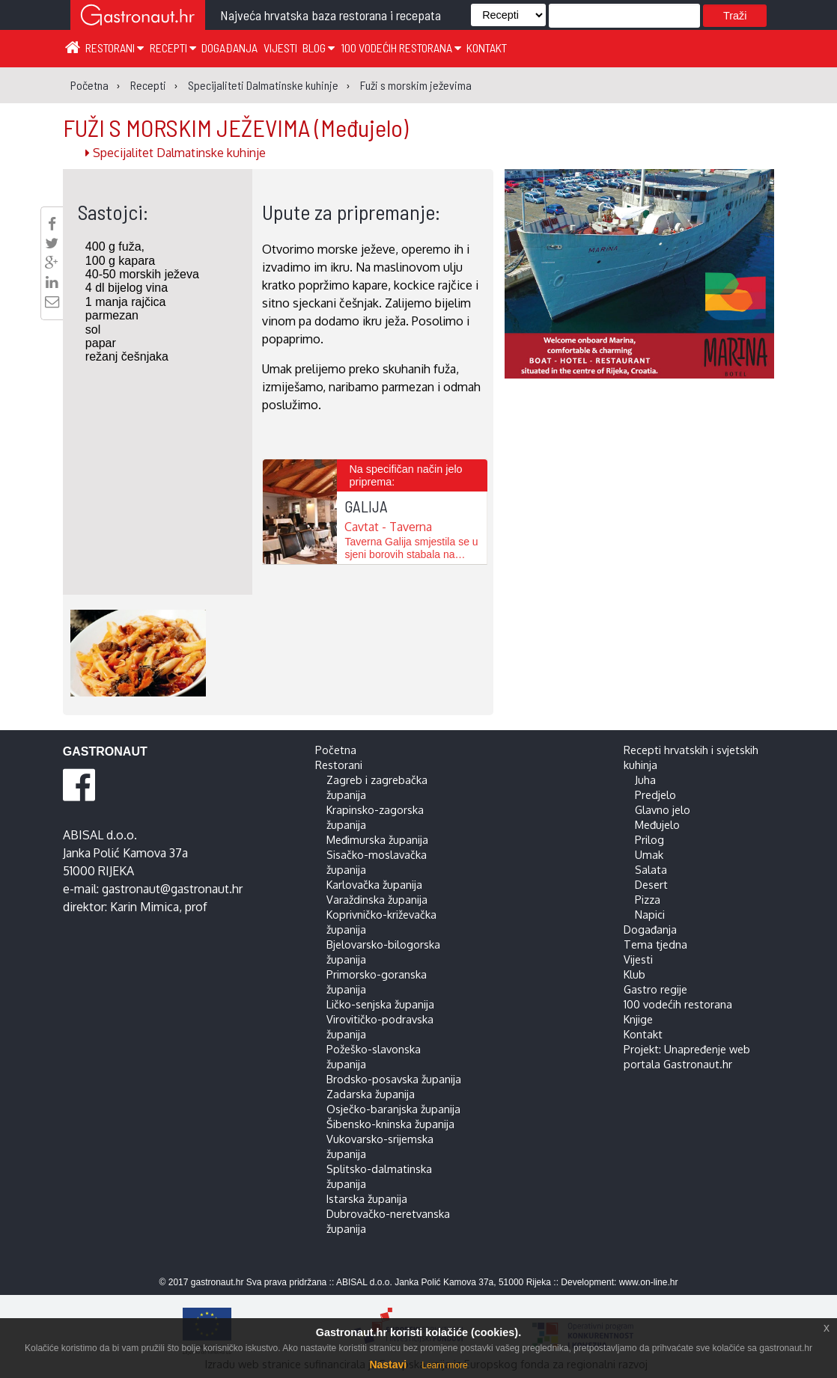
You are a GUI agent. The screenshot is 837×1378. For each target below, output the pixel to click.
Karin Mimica (144, 906)
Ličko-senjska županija (380, 1004)
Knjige (638, 1019)
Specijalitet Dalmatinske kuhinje (175, 152)
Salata (651, 869)
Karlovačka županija (374, 884)
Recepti (173, 47)
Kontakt (486, 47)
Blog (318, 47)
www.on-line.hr (648, 1282)
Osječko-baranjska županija (393, 1108)
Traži (734, 16)
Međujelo (657, 824)
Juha (645, 779)
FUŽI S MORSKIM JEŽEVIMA (235, 127)
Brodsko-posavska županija (393, 1078)
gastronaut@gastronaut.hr (172, 888)
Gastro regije (655, 989)
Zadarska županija (370, 1093)
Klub (634, 974)
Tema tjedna (655, 944)
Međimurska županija (377, 839)
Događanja (229, 47)
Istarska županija (366, 1198)
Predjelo (655, 794)
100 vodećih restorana (401, 47)
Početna (335, 749)
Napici (650, 914)
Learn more (444, 1365)
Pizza (647, 899)
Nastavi (388, 1365)
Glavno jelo (662, 809)
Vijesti (280, 47)
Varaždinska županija (376, 899)
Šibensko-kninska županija (390, 1123)
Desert (651, 884)
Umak (649, 854)
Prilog (649, 839)
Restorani (114, 47)
